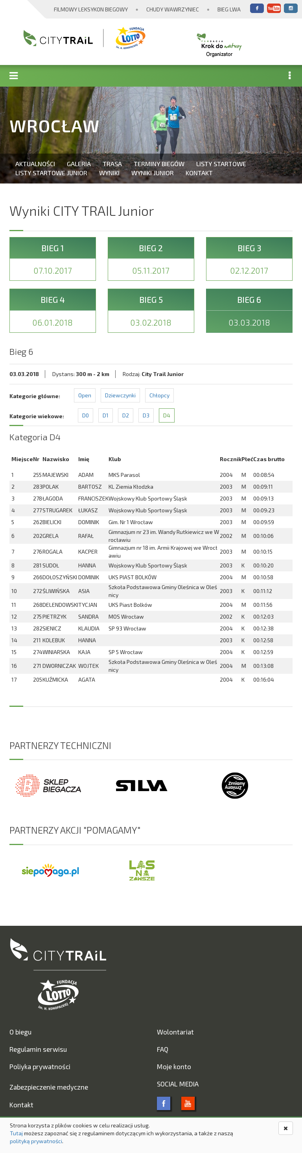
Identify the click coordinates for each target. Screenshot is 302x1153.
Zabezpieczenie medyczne (48, 1087)
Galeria (79, 163)
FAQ (162, 1049)
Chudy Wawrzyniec (172, 9)
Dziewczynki (120, 395)
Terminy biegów (159, 163)
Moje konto (174, 1066)
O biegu (20, 1032)
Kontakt (199, 172)
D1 (106, 415)
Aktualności (35, 163)
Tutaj (16, 1133)
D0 (85, 415)
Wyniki (109, 172)
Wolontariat (175, 1032)
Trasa (112, 163)
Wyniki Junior (152, 172)
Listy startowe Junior (51, 172)
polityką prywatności (36, 1141)
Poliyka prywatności (39, 1066)
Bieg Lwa (229, 9)
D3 (146, 415)
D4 (166, 415)
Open (84, 395)
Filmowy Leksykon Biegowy (91, 9)
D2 (125, 415)
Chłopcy (159, 395)
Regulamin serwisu (38, 1049)
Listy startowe (221, 163)
